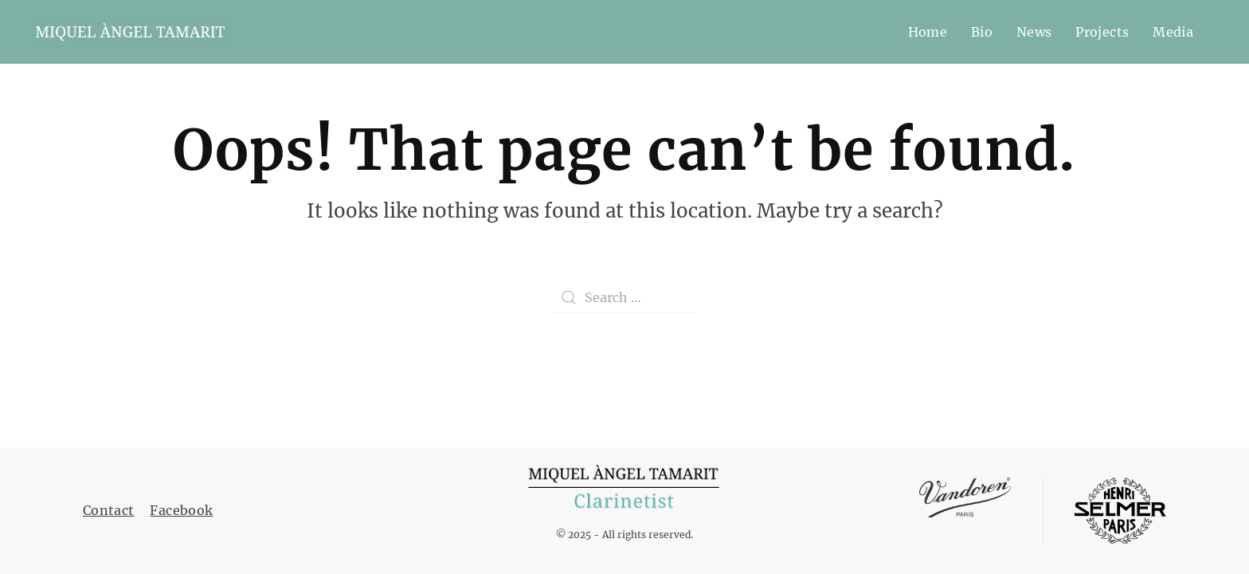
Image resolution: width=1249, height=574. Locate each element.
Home (927, 32)
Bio (982, 32)
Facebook (181, 510)
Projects (1102, 32)
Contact (108, 510)
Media (1173, 32)
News (1033, 32)
